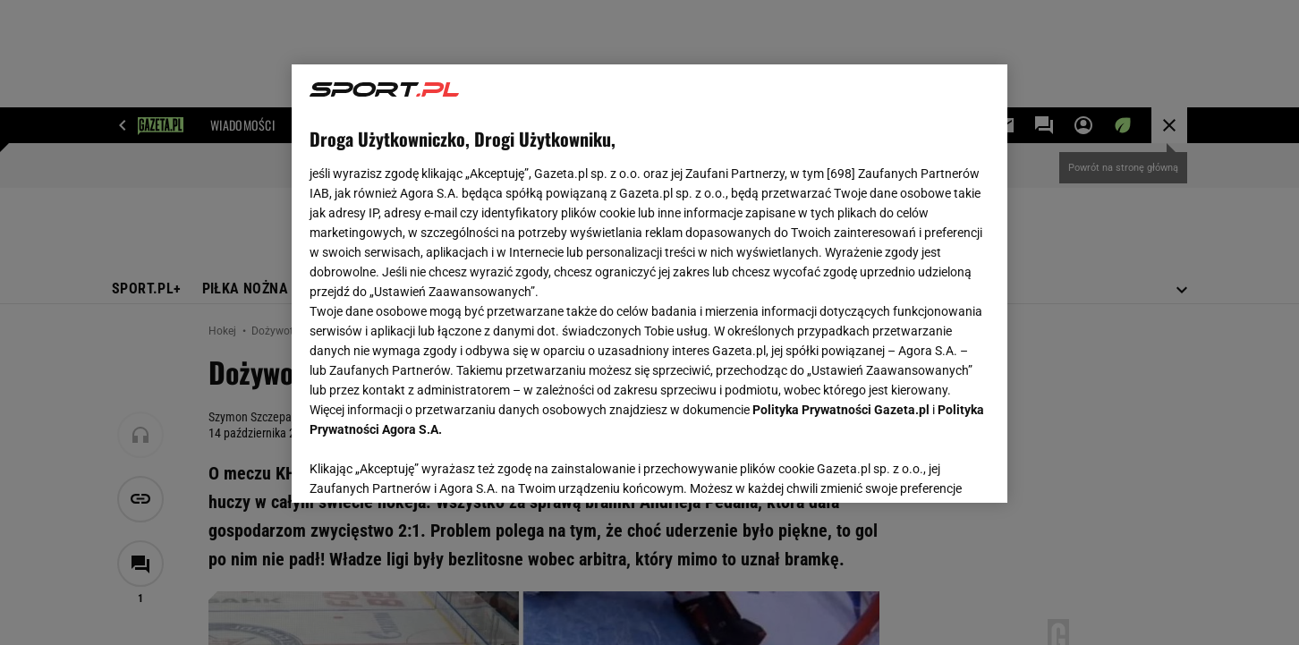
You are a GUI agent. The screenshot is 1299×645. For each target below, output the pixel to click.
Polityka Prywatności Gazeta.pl (841, 410)
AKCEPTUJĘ (929, 468)
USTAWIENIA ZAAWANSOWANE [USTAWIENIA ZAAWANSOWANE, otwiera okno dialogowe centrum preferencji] (426, 467)
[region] (649, 283)
